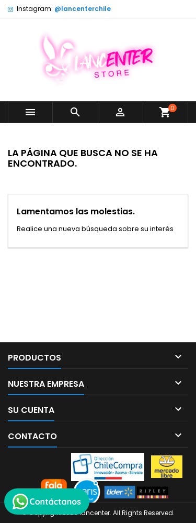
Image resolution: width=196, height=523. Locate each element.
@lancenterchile (82, 8)
